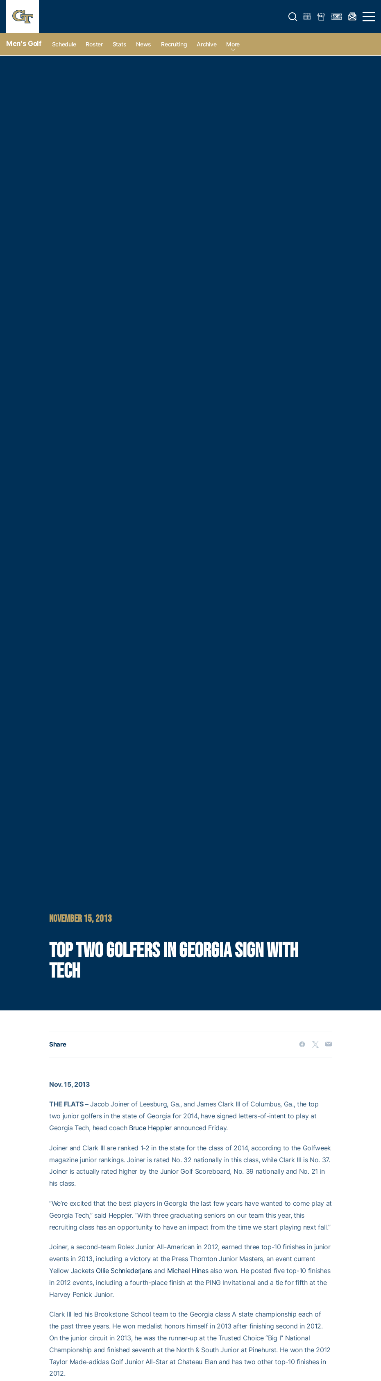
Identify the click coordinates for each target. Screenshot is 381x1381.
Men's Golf (24, 43)
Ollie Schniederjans (124, 1270)
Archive (206, 44)
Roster (94, 44)
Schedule (64, 44)
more (233, 44)
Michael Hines (188, 1270)
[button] (293, 17)
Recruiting (174, 44)
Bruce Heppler (150, 1128)
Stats (120, 44)
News (143, 44)
